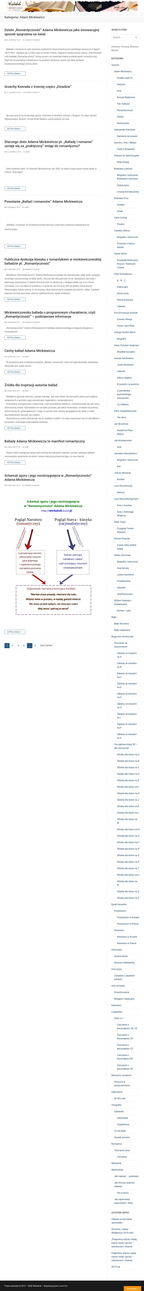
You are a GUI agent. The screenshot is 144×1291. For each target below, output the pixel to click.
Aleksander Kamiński (124, 129)
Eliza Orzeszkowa (123, 274)
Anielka (120, 204)
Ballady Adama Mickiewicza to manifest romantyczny (44, 441)
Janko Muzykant (125, 364)
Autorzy (115, 65)
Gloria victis (123, 293)
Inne (26, 152)
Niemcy (121, 492)
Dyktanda (119, 1111)
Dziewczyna (123, 185)
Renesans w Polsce (126, 943)
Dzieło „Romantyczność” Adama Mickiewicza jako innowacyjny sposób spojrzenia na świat (51, 32)
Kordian (121, 479)
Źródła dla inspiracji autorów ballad (30, 385)
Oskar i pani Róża (125, 325)
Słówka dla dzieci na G (128, 793)
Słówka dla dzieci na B (128, 761)
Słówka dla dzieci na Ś (128, 862)
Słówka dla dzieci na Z (128, 891)
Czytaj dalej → (15, 73)
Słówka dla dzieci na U (128, 875)
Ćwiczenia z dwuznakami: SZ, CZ (127, 1026)
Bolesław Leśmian (123, 168)
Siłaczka (121, 587)
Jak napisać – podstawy (126, 1176)
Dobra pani (122, 287)
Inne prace (116, 969)
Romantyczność (31, 40)
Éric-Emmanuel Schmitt (126, 312)
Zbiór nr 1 (119, 1018)
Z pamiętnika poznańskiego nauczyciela (124, 394)
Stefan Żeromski (122, 555)
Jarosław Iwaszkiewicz (125, 453)
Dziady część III (31, 92)
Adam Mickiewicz (123, 71)
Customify (62, 1286)
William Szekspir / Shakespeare (123, 602)
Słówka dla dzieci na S (128, 855)
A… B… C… (122, 280)
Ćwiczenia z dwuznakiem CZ (125, 1047)
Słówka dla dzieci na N (128, 829)
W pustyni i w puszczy (128, 384)
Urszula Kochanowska (128, 191)
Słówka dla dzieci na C (128, 767)
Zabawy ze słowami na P (127, 726)
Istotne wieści (121, 956)
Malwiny (134, 46)
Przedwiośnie (123, 581)
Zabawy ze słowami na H (127, 706)
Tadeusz (121, 306)
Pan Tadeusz (123, 103)
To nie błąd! (120, 1131)
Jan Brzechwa (121, 424)
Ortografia (116, 1105)
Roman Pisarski (122, 538)
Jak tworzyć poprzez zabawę (124, 1184)
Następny (46, 645)
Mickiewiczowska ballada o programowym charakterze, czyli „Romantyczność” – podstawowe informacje (49, 315)
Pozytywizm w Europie (128, 917)
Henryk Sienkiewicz (123, 358)
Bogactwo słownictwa (122, 636)
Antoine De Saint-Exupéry (126, 155)
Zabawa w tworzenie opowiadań (121, 1221)
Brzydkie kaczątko (126, 351)
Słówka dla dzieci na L (128, 812)
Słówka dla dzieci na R (128, 848)
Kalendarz (116, 1005)
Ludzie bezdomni (125, 574)
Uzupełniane (123, 1124)
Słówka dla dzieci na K (128, 806)
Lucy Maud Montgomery (126, 499)
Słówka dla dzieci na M (127, 821)
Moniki (114, 50)
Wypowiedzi (117, 1169)
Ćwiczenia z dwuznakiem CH (125, 1037)
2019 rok (115, 1267)
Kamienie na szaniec (127, 136)
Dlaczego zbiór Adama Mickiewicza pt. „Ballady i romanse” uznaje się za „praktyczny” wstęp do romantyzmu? (48, 144)
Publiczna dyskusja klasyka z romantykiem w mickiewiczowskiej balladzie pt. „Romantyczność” (52, 261)
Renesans (119, 930)
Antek (120, 211)
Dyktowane (122, 1118)
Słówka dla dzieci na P (128, 842)
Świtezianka (123, 123)
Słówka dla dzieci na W (127, 883)
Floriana (125, 46)
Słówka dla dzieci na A (128, 754)
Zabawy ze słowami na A (127, 655)
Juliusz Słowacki (122, 473)
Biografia (121, 339)
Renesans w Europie (127, 936)
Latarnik (121, 371)
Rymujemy (116, 1144)
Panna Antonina (125, 300)
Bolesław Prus (121, 198)
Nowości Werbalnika (124, 962)
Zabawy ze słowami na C (127, 675)
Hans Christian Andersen (126, 345)
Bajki (113, 617)
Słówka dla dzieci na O (128, 836)
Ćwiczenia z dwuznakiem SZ (125, 1067)
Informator (116, 949)
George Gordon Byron (125, 332)
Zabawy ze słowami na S (127, 736)
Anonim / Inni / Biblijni (125, 142)
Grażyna (121, 84)
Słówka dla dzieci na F (128, 787)
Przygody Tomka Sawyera (125, 530)
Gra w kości (123, 1192)
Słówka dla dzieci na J (128, 800)
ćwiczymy (122, 1156)
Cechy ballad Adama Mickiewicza (29, 351)
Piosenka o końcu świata (126, 245)
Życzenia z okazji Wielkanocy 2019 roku (122, 1231)
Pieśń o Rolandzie (126, 149)
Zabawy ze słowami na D (127, 685)
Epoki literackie (118, 904)
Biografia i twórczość (127, 237)
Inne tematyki (118, 985)
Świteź (120, 116)
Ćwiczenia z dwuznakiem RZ (125, 1057)
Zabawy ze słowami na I (127, 716)
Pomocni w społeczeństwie (122, 1084)
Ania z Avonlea (124, 505)
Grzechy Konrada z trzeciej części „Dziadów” (37, 87)
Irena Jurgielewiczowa (125, 411)
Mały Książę (123, 162)
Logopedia (116, 1011)
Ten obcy (121, 417)
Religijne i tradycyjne (124, 999)
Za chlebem (123, 404)
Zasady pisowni (122, 1137)
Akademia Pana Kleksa (125, 432)
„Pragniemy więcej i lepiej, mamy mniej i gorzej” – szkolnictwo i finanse (124, 1243)
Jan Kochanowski (123, 440)
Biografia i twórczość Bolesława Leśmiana (127, 177)
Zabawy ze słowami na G (127, 695)
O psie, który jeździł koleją (126, 547)
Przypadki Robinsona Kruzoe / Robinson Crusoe (127, 264)
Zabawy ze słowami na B (127, 665)
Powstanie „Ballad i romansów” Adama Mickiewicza (43, 202)
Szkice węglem (124, 377)
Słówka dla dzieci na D (128, 774)
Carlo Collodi (120, 217)
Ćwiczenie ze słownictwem (121, 645)
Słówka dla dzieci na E (128, 780)
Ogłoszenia (116, 1092)
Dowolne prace (121, 992)
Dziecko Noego (124, 319)
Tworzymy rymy (122, 1150)
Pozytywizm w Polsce (128, 924)
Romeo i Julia (124, 610)
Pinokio (120, 224)
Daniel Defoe (120, 253)
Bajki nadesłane (122, 630)
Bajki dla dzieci (121, 623)
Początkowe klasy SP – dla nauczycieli (126, 746)
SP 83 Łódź (119, 1098)
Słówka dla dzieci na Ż (128, 898)
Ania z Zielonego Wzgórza (125, 514)
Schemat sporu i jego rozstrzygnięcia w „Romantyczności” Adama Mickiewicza (48, 478)
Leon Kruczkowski (123, 485)
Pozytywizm (120, 911)
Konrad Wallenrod (126, 97)
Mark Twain (120, 522)
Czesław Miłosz (122, 230)
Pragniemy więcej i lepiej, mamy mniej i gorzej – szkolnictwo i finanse (123, 1257)
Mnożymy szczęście (121, 1075)
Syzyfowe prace (125, 594)
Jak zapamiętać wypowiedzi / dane (123, 1201)
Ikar (119, 466)
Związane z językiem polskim (124, 977)
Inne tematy (123, 568)
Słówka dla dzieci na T (128, 868)
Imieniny (115, 46)
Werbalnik (116, 1163)
